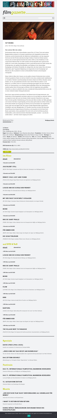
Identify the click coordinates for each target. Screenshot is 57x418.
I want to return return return (16, 401)
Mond (5, 209)
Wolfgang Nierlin (49, 120)
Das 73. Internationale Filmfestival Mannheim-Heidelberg (27, 369)
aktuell (5, 159)
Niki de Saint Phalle (11, 219)
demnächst (17, 158)
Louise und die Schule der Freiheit (17, 188)
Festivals (7, 365)
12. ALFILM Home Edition (12, 382)
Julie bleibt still (9, 167)
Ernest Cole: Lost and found (15, 177)
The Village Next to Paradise (15, 329)
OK (29, 415)
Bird (4, 297)
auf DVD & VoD (10, 244)
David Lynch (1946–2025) (13, 345)
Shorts (6, 389)
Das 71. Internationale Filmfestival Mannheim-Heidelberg (27, 375)
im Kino (7, 156)
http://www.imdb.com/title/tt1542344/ (19, 149)
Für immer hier (8, 230)
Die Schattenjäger (10, 236)
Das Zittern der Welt (11, 358)
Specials (7, 341)
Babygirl (6, 308)
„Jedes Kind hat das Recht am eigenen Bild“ (20, 351)
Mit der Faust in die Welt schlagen (17, 198)
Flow (5, 287)
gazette (14, 12)
